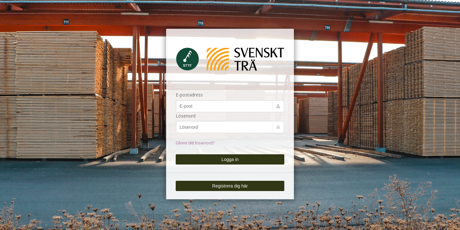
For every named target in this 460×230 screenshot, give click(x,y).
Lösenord (185, 116)
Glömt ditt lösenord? (195, 143)
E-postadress (189, 95)
